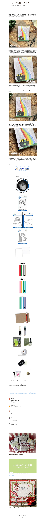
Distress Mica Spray (12, 392)
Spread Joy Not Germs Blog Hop (18, 473)
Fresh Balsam (21, 392)
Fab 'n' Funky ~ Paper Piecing (17, 507)
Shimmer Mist (16, 393)
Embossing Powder (17, 392)
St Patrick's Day (20, 393)
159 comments (12, 475)
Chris (12, 398)
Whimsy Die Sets (31, 393)
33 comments (12, 509)
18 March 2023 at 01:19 (14, 402)
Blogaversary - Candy (16, 454)
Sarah (12, 417)
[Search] (36, 3)
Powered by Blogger (22, 515)
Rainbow (32, 392)
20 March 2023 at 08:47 (14, 425)
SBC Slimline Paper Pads (11, 393)
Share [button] (9, 390)
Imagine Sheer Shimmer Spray (27, 392)
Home (12, 5)
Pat (11, 410)
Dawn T (12, 405)
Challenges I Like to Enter (19, 5)
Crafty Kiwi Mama (20, 3)
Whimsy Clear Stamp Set (25, 393)
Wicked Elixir (34, 393)
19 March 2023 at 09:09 (14, 420)
